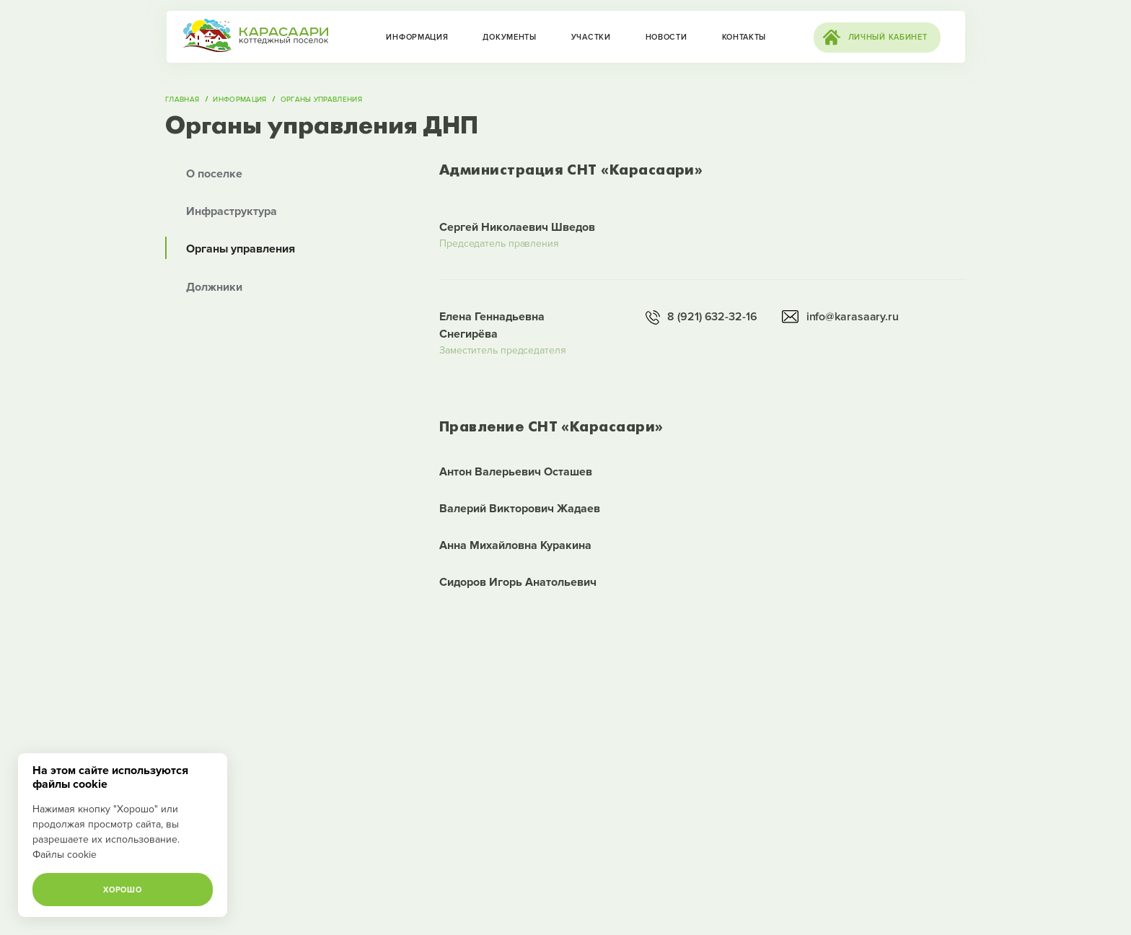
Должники (214, 287)
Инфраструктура (231, 211)
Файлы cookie (64, 854)
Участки (591, 37)
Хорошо (122, 890)
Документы (509, 37)
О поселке (214, 174)
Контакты (744, 37)
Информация (417, 37)
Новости (666, 37)
